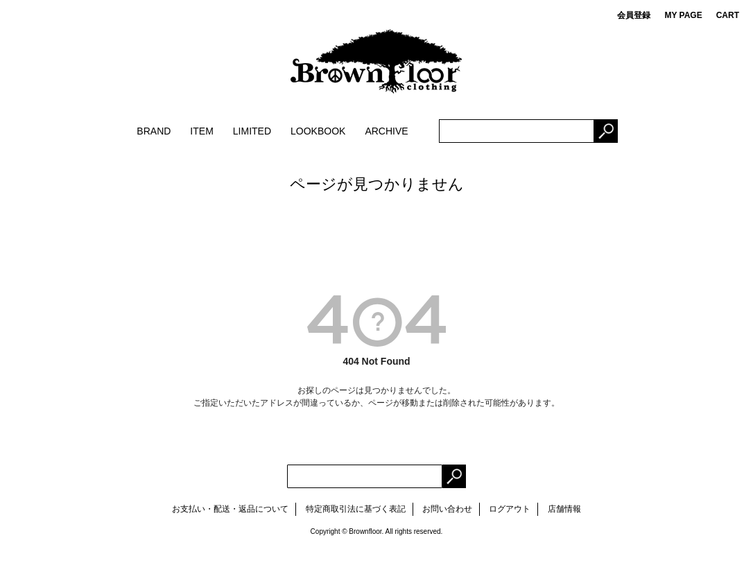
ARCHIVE (386, 131)
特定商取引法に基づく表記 (356, 509)
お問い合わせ (447, 509)
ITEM (201, 131)
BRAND (154, 131)
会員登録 (633, 15)
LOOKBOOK (318, 131)
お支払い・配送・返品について (230, 509)
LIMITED (252, 131)
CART (727, 15)
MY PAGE (683, 15)
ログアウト (509, 509)
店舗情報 (564, 509)
